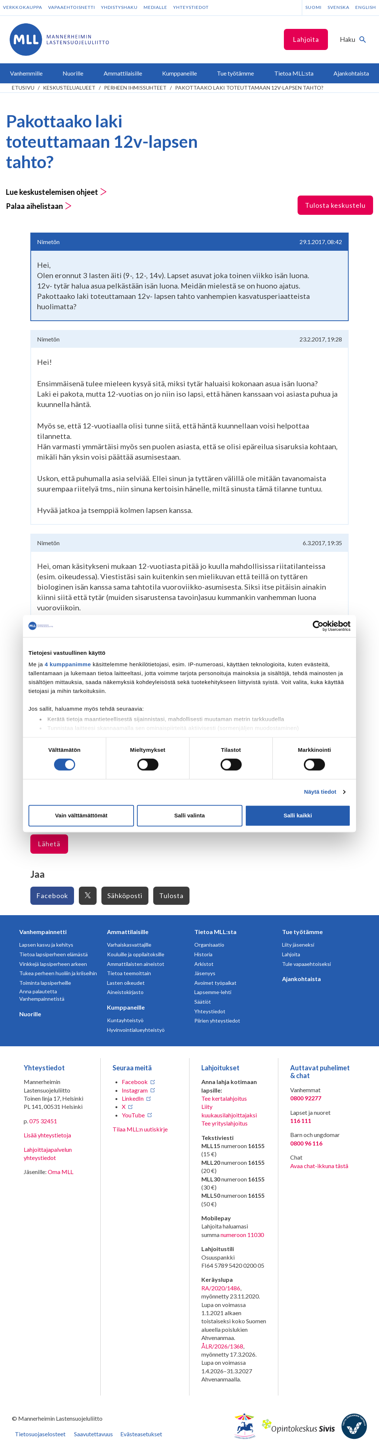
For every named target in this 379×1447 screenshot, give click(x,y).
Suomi (313, 7)
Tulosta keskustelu (335, 205)
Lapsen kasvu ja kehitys (46, 944)
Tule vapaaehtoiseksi (306, 964)
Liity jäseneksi (298, 944)
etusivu (23, 87)
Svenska (338, 7)
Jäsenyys (204, 973)
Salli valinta (189, 815)
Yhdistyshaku (119, 7)
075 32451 (43, 1120)
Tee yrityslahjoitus (224, 1123)
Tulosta (171, 895)
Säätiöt (202, 1001)
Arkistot (204, 964)
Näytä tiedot (320, 792)
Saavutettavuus (93, 1433)
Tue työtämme (302, 931)
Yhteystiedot (191, 7)
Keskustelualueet (69, 87)
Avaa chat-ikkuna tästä (319, 1165)
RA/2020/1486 (220, 1287)
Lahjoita (306, 39)
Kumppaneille (126, 1007)
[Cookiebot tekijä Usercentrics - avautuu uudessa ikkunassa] (318, 625)
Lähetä (49, 844)
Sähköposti (124, 895)
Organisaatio (209, 944)
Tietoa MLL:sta (215, 931)
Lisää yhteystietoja (47, 1134)
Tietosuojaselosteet (40, 1433)
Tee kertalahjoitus (224, 1098)
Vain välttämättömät (81, 815)
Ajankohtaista (301, 978)
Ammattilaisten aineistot (135, 964)
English (365, 7)
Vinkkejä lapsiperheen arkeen (53, 964)
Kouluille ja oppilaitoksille (135, 954)
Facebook (52, 895)
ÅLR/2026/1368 (222, 1346)
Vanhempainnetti (43, 931)
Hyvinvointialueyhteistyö (136, 1030)
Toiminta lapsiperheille (45, 983)
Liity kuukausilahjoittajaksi (229, 1110)
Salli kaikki (298, 815)
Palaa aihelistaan (39, 205)
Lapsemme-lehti (212, 992)
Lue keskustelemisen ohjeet (56, 191)
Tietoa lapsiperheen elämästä (53, 954)
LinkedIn (133, 1098)
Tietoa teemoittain (129, 973)
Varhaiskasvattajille (129, 944)
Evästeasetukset (141, 1433)
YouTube (133, 1114)
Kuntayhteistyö (125, 1020)
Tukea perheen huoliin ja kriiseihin (58, 973)
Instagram (135, 1090)
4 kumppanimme (68, 664)
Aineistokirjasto (125, 992)
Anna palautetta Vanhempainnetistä (41, 995)
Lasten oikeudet (126, 983)
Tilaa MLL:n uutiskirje (140, 1129)
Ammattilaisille (127, 931)
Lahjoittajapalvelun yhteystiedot (48, 1153)
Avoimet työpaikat (215, 983)
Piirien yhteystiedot (217, 1020)
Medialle (155, 7)
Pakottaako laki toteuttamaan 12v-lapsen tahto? (249, 87)
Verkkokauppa (22, 7)
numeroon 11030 (242, 1234)
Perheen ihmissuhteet (135, 87)
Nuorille (30, 1013)
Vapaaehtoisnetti (71, 7)
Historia (203, 954)
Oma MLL (60, 1171)
